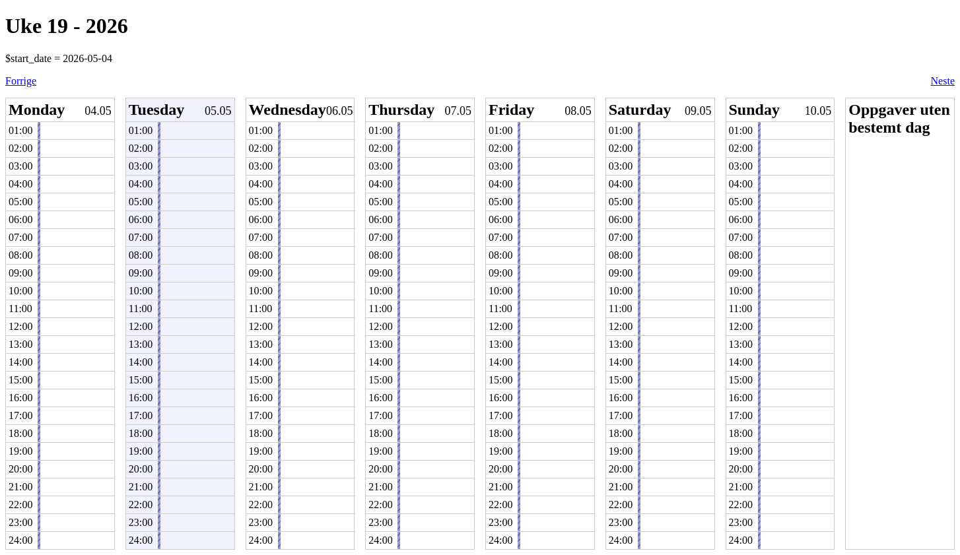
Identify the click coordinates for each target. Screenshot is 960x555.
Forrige (20, 80)
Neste (943, 80)
